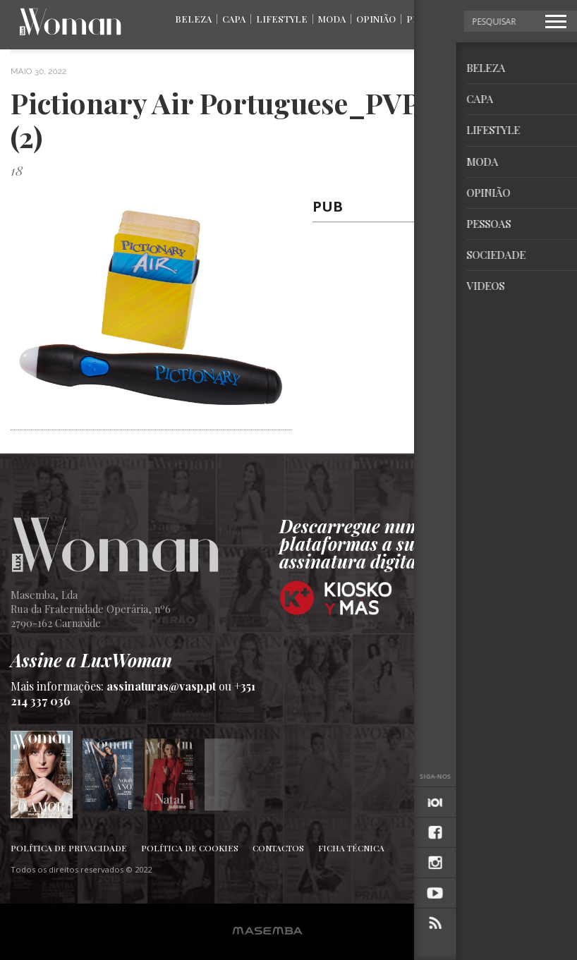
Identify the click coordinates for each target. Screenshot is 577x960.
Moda (332, 19)
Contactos (278, 847)
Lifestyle (282, 19)
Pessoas (427, 19)
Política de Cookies (189, 847)
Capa (233, 19)
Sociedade (486, 19)
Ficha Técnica (351, 847)
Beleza (193, 19)
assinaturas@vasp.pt (161, 686)
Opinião (376, 19)
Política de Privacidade (69, 847)
